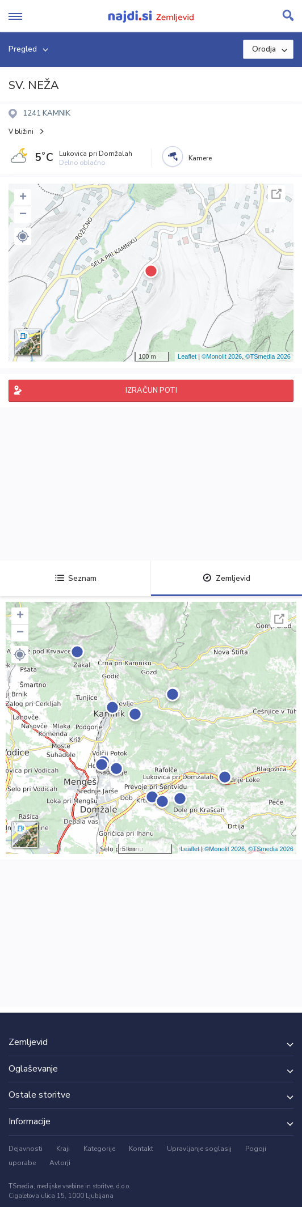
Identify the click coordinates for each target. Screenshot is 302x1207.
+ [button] (23, 197)
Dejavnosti (26, 1148)
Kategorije (99, 1148)
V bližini (21, 131)
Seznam (76, 578)
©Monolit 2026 (222, 356)
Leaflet (187, 356)
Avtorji (59, 1162)
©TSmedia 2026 (268, 356)
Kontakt (141, 1148)
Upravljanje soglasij (199, 1148)
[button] (22, 236)
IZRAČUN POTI (151, 390)
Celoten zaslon (276, 193)
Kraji (63, 1148)
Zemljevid (226, 578)
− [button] (23, 214)
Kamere (200, 158)
